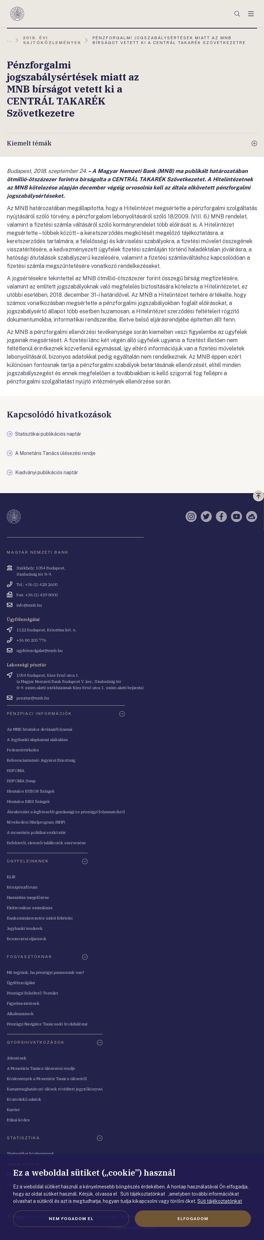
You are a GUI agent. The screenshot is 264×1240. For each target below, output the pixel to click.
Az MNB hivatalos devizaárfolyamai (39, 729)
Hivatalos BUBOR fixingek (31, 791)
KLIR (11, 876)
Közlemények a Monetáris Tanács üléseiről (47, 1078)
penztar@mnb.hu (32, 697)
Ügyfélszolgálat (21, 982)
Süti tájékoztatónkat (219, 1201)
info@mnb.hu (29, 605)
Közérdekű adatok (24, 1099)
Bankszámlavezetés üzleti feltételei (40, 918)
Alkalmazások (20, 1013)
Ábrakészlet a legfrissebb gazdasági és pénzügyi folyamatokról (66, 811)
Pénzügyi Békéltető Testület (32, 993)
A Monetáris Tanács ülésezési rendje (41, 1068)
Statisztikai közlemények (30, 1153)
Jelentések (16, 1057)
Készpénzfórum (22, 887)
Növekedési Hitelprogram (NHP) (36, 822)
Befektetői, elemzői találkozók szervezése (46, 842)
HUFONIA (15, 770)
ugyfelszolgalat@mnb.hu (39, 650)
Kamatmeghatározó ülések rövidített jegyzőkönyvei (54, 1088)
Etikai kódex (18, 1119)
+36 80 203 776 (31, 640)
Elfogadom (192, 1218)
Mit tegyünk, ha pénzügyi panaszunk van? (45, 972)
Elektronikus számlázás (30, 907)
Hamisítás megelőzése (28, 897)
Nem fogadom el (71, 1218)
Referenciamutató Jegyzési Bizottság (41, 760)
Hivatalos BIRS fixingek (28, 801)
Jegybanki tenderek (25, 928)
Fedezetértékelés (23, 749)
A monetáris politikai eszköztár (36, 832)
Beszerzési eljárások (26, 938)
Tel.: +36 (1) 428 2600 (36, 584)
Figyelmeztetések (23, 1003)
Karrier (13, 1109)
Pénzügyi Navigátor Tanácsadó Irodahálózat (47, 1023)
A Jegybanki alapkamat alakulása (37, 739)
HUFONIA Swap (21, 780)
